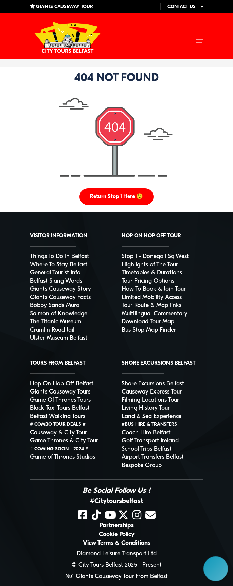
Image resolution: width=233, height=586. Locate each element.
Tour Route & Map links (151, 305)
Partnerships (117, 525)
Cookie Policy (117, 534)
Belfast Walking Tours (57, 416)
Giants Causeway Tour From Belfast (122, 576)
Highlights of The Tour (150, 265)
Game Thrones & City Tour (64, 441)
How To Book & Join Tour (154, 289)
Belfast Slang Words (56, 281)
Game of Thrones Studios (62, 457)
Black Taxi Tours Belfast (60, 408)
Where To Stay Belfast (58, 265)
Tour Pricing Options (148, 281)
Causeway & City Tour (58, 433)
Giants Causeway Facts (60, 297)
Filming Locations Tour (150, 400)
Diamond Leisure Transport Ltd (117, 554)
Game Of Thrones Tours (60, 400)
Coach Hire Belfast (146, 433)
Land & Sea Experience (151, 416)
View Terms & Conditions (116, 543)
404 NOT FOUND (116, 78)
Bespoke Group (142, 465)
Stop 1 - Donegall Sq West (155, 256)
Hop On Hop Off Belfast (61, 384)
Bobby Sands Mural (55, 305)
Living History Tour (146, 408)
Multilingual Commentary (154, 314)
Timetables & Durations (152, 273)
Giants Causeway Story (60, 289)
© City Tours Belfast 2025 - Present (117, 565)
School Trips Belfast (147, 449)
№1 (69, 576)
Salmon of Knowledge (58, 314)
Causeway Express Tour (152, 392)
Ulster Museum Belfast (58, 338)
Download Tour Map (148, 322)
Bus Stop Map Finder (149, 330)
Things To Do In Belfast (59, 256)
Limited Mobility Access (152, 297)
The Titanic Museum (55, 322)
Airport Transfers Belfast (153, 457)
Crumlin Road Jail (52, 330)
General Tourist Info (55, 273)
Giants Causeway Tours (60, 392)
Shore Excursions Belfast (153, 384)
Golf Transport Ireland (150, 441)
